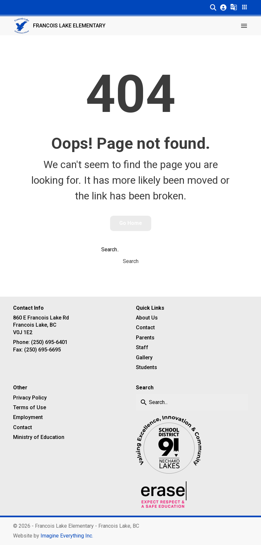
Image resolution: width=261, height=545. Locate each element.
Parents (145, 338)
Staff (142, 347)
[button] (213, 7)
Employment (28, 417)
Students (146, 367)
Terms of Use (29, 407)
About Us (147, 318)
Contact (145, 327)
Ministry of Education (38, 437)
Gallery (144, 357)
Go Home (130, 223)
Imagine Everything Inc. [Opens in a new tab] (67, 536)
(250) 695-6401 (49, 342)
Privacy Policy (30, 398)
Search (131, 261)
